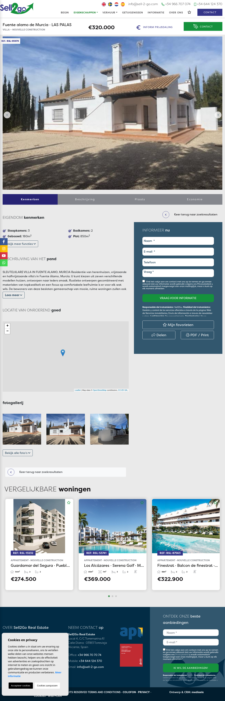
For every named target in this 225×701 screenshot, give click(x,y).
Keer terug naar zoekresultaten (35, 472)
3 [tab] (116, 596)
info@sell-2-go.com (143, 4)
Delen (159, 335)
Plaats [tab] (140, 199)
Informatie (156, 12)
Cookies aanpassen (47, 685)
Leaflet (78, 390)
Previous (7, 114)
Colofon (129, 692)
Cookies (40, 696)
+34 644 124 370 (208, 4)
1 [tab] (109, 596)
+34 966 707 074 (176, 4)
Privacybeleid (204, 283)
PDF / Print (197, 335)
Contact (210, 12)
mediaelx (198, 692)
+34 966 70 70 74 (89, 655)
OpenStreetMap (100, 390)
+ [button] (7, 326)
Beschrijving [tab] (85, 199)
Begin (65, 12)
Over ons (176, 12)
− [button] (7, 331)
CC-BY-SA (122, 390)
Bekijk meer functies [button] (20, 244)
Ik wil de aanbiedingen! (190, 667)
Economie (195, 199)
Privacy (144, 692)
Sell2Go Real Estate (17, 8)
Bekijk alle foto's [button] (17, 453)
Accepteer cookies (20, 685)
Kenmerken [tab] (30, 199)
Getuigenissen (132, 12)
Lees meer (13, 295)
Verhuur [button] (108, 12)
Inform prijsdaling (154, 27)
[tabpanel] (39, 544)
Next (218, 114)
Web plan (55, 696)
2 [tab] (112, 596)
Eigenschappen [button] (85, 12)
